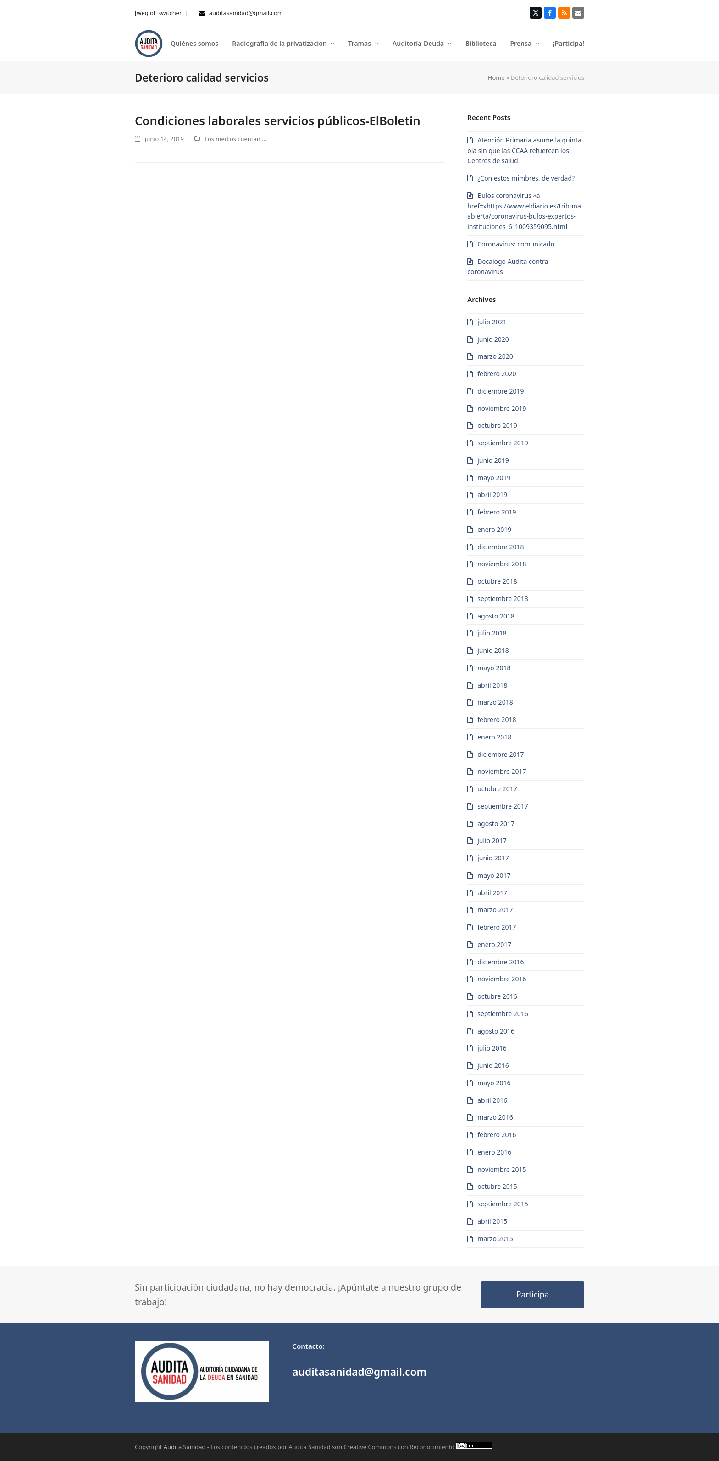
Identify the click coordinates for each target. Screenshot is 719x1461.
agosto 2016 (495, 1031)
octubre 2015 (497, 1186)
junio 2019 (493, 460)
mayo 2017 (493, 875)
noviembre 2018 (501, 563)
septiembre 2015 (502, 1203)
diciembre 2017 (500, 754)
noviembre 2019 (501, 408)
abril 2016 (492, 1100)
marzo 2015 (495, 1238)
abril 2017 (492, 892)
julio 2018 (492, 633)
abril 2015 (492, 1221)
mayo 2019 (493, 477)
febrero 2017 (496, 927)
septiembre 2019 (502, 442)
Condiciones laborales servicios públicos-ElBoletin (277, 120)
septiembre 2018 (502, 598)
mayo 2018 (493, 667)
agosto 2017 (495, 823)
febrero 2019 (496, 512)
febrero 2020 (496, 373)
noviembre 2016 (501, 978)
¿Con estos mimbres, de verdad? (526, 178)
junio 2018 (493, 650)
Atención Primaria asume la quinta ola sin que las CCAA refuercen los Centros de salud (524, 150)
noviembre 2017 (501, 771)
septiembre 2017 (502, 806)
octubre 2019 (497, 425)
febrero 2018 (496, 719)
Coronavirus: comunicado (515, 244)
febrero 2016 (496, 1134)
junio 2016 (493, 1065)
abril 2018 (492, 685)
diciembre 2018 (500, 546)
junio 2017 (493, 858)
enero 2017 (494, 944)
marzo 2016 (495, 1117)
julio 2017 (492, 840)
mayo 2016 (493, 1082)
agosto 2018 (495, 616)
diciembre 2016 (500, 962)
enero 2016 (494, 1152)
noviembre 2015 (501, 1169)
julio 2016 (492, 1048)
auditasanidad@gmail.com (246, 13)
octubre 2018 (497, 581)
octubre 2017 (497, 788)
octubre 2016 (497, 996)
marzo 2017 (495, 909)
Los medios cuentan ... (235, 139)
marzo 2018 (495, 702)
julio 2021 (492, 321)
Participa (532, 1294)
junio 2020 (493, 339)
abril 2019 (492, 494)
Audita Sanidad (185, 1447)
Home (496, 77)
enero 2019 (494, 529)
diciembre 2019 (500, 391)
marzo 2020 (495, 356)
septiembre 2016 (502, 1013)
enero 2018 (494, 737)
